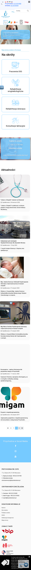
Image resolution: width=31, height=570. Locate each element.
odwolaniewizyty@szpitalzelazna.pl (15, 155)
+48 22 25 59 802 (14, 495)
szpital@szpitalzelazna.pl (9, 498)
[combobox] (22, 11)
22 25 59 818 (14, 5)
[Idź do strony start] (8, 428)
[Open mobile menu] (29, 2)
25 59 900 (17, 3)
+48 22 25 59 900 (16, 145)
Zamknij (29, 557)
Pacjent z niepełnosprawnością (10, 412)
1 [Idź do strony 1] (13, 428)
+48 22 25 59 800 (12, 493)
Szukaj (28, 10)
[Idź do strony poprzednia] (11, 428)
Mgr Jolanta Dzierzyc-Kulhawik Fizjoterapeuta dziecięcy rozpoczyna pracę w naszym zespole (14, 283)
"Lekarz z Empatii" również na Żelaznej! (12, 200)
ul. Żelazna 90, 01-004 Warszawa (11, 472)
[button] (15, 34)
